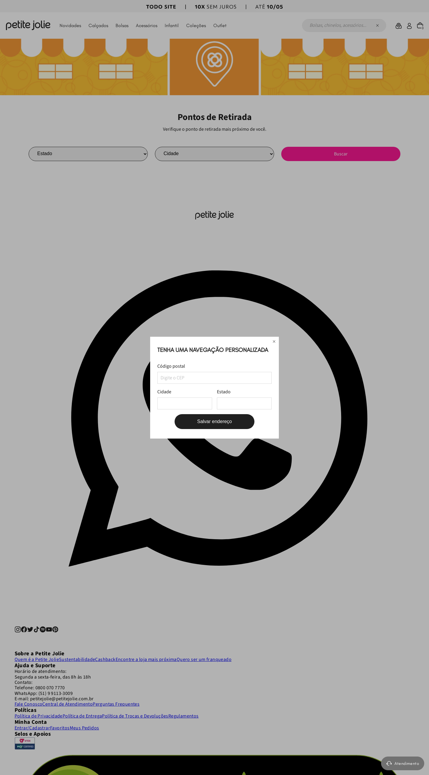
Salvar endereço (214, 421)
